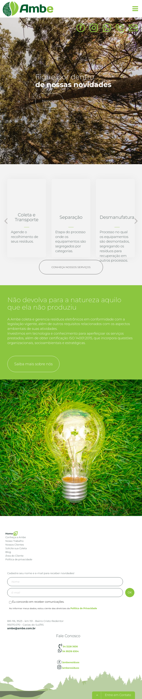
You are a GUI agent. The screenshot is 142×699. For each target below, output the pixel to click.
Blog (8, 551)
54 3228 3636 (68, 646)
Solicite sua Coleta (16, 548)
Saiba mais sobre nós (33, 364)
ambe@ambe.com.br (21, 628)
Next (136, 221)
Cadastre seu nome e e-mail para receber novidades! (40, 573)
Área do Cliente (14, 555)
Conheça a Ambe (15, 537)
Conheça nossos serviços (71, 267)
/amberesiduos (68, 662)
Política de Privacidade (83, 608)
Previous (6, 221)
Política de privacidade (18, 559)
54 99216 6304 (68, 651)
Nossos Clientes (14, 544)
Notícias (49, 101)
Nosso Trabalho (14, 540)
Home (9, 533)
